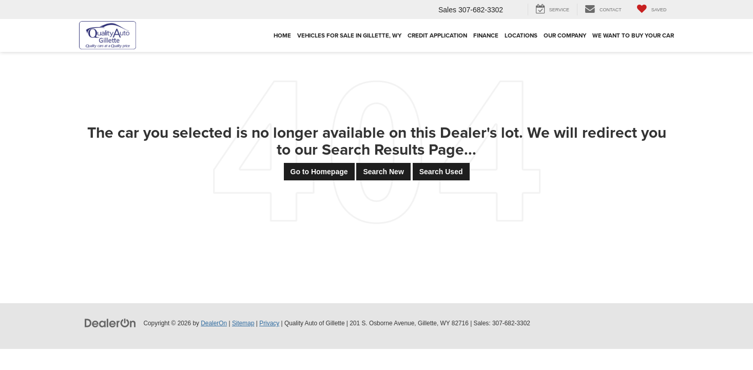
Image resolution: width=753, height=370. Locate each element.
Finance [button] (485, 35)
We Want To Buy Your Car (633, 35)
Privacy (269, 323)
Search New (383, 172)
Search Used (441, 172)
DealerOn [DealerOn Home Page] (214, 323)
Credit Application (437, 35)
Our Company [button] (565, 35)
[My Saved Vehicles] (651, 9)
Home (282, 35)
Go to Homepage (319, 172)
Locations (521, 35)
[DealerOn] (110, 323)
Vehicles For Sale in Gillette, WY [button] (349, 35)
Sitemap (243, 323)
